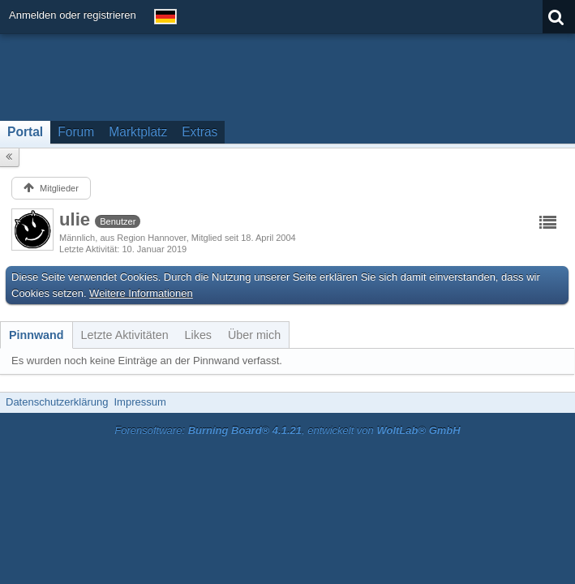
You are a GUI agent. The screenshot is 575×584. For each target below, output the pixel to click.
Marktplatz (138, 132)
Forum (76, 132)
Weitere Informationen (141, 293)
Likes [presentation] (198, 334)
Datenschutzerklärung (57, 402)
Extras (199, 132)
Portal (25, 132)
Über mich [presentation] (254, 334)
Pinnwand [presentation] (36, 334)
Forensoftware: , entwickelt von (287, 430)
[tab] (36, 335)
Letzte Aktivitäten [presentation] (125, 334)
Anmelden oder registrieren (72, 15)
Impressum (139, 402)
